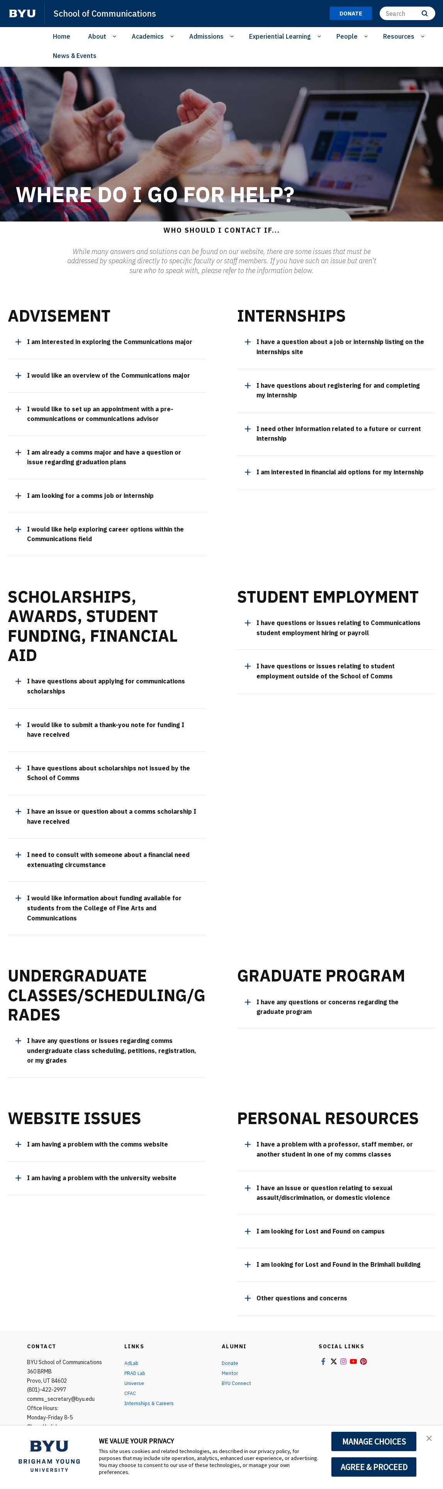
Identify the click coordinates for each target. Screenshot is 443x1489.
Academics (148, 36)
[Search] (407, 13)
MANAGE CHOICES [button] (374, 1441)
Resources (398, 36)
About (97, 36)
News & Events (75, 56)
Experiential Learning (280, 36)
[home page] (22, 13)
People (347, 36)
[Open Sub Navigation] (116, 36)
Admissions (206, 36)
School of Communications (111, 13)
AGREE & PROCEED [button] (374, 1467)
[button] (430, 1439)
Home (61, 36)
